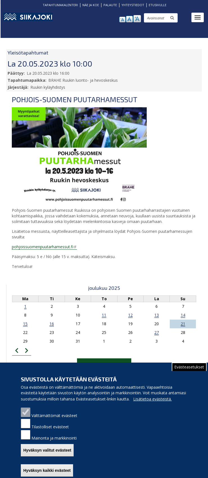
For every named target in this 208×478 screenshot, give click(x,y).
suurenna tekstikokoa (137, 18)
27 (156, 332)
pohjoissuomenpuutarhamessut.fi (44, 246)
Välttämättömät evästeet (54, 421)
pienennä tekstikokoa (122, 19)
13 (156, 315)
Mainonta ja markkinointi (54, 443)
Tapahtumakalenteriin (104, 363)
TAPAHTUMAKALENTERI (60, 5)
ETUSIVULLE (157, 5)
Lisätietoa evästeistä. (152, 404)
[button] (79, 155)
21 (183, 323)
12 (130, 315)
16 (51, 323)
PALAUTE (110, 5)
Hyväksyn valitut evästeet (47, 456)
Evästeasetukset (189, 372)
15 (25, 323)
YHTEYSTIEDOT (132, 5)
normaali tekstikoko (129, 19)
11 (104, 315)
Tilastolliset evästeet (50, 432)
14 (183, 315)
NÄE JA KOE (90, 5)
